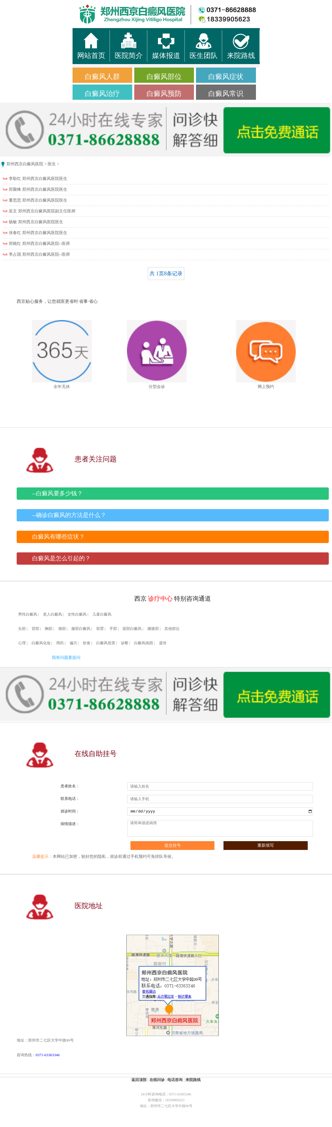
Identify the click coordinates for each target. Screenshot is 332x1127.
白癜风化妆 (41, 643)
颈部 (62, 629)
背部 (35, 629)
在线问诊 (157, 1080)
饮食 (86, 643)
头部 (22, 629)
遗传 (162, 643)
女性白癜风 (77, 614)
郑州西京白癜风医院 (24, 164)
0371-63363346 (48, 1055)
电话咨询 (175, 1080)
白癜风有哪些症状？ (58, 537)
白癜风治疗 (102, 93)
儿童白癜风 (101, 614)
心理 (22, 643)
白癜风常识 (225, 93)
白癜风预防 (164, 93)
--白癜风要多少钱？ (57, 493)
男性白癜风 (27, 614)
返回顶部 (139, 1080)
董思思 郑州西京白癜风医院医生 (38, 200)
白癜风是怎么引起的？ (61, 558)
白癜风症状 (225, 76)
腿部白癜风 (80, 629)
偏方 (73, 643)
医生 (52, 164)
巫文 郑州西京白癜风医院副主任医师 (42, 211)
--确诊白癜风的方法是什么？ (69, 515)
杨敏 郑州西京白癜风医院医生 (36, 222)
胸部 (48, 629)
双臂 (100, 629)
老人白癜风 (52, 614)
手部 (113, 629)
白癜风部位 (164, 76)
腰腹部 (153, 629)
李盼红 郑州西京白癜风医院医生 (38, 178)
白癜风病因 (143, 643)
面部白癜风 (132, 629)
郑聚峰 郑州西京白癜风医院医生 (38, 189)
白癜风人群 (102, 76)
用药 (60, 643)
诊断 (124, 643)
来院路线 (193, 1080)
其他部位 (172, 629)
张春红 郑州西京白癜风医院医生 (38, 233)
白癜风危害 (105, 643)
